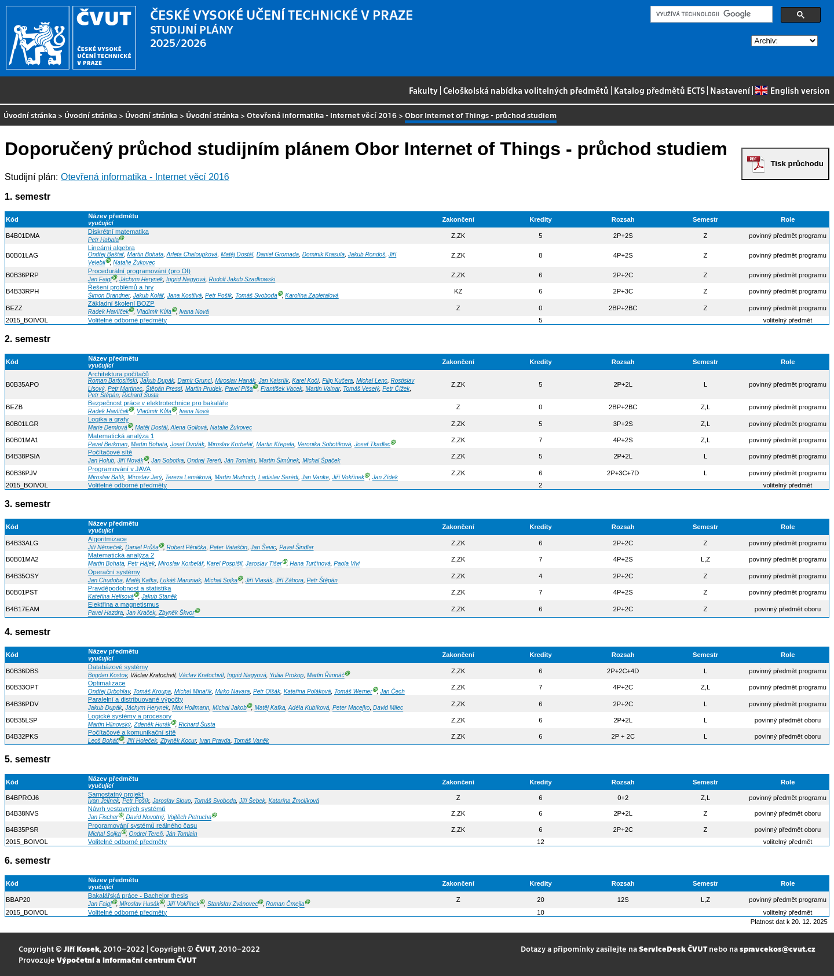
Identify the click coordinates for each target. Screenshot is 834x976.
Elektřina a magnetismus (123, 604)
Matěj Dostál (237, 254)
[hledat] (710, 14)
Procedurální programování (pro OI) (139, 270)
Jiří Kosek (82, 948)
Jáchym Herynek (141, 279)
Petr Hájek (141, 564)
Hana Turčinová (310, 564)
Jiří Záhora (289, 580)
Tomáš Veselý (361, 389)
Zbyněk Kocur (178, 740)
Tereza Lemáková (188, 477)
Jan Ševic (263, 547)
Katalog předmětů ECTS (659, 90)
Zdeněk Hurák (152, 724)
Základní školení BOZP (121, 303)
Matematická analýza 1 (121, 435)
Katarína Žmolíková (294, 801)
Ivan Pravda (215, 740)
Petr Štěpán (103, 395)
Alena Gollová (188, 428)
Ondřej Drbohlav (109, 691)
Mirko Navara (232, 691)
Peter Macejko (351, 708)
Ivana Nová (194, 312)
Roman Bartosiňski (112, 380)
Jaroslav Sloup (171, 801)
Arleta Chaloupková (192, 254)
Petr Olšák (266, 691)
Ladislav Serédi (278, 477)
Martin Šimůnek (279, 461)
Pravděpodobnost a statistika (129, 588)
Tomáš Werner (353, 691)
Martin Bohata (145, 254)
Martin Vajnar (323, 389)
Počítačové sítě (110, 452)
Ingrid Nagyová (186, 279)
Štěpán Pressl (164, 389)
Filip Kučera (337, 380)
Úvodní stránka (29, 115)
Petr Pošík (218, 295)
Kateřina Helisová (111, 596)
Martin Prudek (203, 389)
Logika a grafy (108, 419)
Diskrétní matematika (118, 231)
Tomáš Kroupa (152, 691)
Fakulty (423, 90)
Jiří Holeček (142, 740)
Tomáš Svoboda (256, 295)
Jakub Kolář (148, 295)
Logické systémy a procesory (129, 716)
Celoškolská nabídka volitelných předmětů (526, 90)
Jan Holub (101, 461)
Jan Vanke (315, 477)
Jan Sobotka (167, 461)
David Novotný (145, 817)
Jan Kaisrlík (273, 380)
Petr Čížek (395, 389)
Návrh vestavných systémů (127, 808)
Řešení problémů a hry (120, 287)
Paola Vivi (347, 564)
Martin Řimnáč (326, 675)
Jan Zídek (385, 477)
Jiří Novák (131, 461)
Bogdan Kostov (107, 675)
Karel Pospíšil (225, 564)
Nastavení (730, 90)
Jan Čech (392, 691)
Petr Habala (103, 240)
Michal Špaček (321, 461)
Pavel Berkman (107, 444)
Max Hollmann (190, 708)
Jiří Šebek (252, 801)
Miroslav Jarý (144, 477)
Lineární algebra (111, 247)
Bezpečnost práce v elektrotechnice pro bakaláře (158, 402)
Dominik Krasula (323, 254)
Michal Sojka (220, 580)
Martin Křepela (276, 444)
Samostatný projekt (116, 794)
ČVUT (205, 948)
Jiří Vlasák (259, 580)
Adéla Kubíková (309, 708)
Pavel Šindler (296, 547)
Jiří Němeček (105, 547)
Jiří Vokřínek (348, 477)
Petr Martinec (125, 389)
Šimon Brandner (109, 295)
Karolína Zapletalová (311, 295)
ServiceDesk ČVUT (673, 948)
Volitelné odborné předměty (127, 320)
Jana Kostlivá (184, 295)
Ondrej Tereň (204, 461)
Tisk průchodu (797, 163)
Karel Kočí (305, 380)
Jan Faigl (100, 279)
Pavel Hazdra (105, 613)
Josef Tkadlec (372, 444)
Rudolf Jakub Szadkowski (242, 279)
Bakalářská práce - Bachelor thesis (138, 895)
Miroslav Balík (106, 477)
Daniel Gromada (278, 254)
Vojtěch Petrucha (189, 817)
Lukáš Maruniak (180, 580)
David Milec (388, 708)
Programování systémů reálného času (142, 825)
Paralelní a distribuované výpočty (135, 699)
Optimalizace (107, 683)
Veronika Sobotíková (325, 444)
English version (792, 90)
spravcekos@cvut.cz (777, 948)
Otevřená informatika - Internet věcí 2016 (322, 115)
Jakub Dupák (157, 380)
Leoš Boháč (103, 740)
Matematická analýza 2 (121, 555)
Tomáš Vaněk (251, 740)
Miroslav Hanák (235, 380)
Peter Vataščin (228, 547)
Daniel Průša (142, 547)
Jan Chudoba (105, 580)
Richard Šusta (140, 395)
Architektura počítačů (118, 373)
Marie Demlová (107, 428)
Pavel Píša (239, 389)
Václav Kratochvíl (201, 675)
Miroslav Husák (139, 904)
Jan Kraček (140, 613)
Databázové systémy (118, 666)
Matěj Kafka (141, 580)
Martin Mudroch (234, 477)
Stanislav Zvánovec (232, 904)
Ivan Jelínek (103, 801)
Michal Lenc (371, 380)
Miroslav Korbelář (230, 444)
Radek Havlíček (108, 312)
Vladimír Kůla (154, 312)
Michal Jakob (230, 708)
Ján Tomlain (239, 461)
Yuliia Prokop (286, 675)
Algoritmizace (107, 538)
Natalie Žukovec (134, 263)
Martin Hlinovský (109, 724)
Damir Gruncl (194, 380)
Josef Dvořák (187, 444)
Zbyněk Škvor (177, 613)
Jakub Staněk (159, 596)
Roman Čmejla (285, 904)
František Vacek (281, 389)
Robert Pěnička (187, 547)
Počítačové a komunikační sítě (132, 732)
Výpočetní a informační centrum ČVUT (126, 959)
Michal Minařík (193, 691)
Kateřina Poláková (307, 691)
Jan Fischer (103, 817)
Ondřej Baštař (106, 254)
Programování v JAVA (119, 468)
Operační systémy (114, 571)
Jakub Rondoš (366, 254)
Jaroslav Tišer (264, 564)
